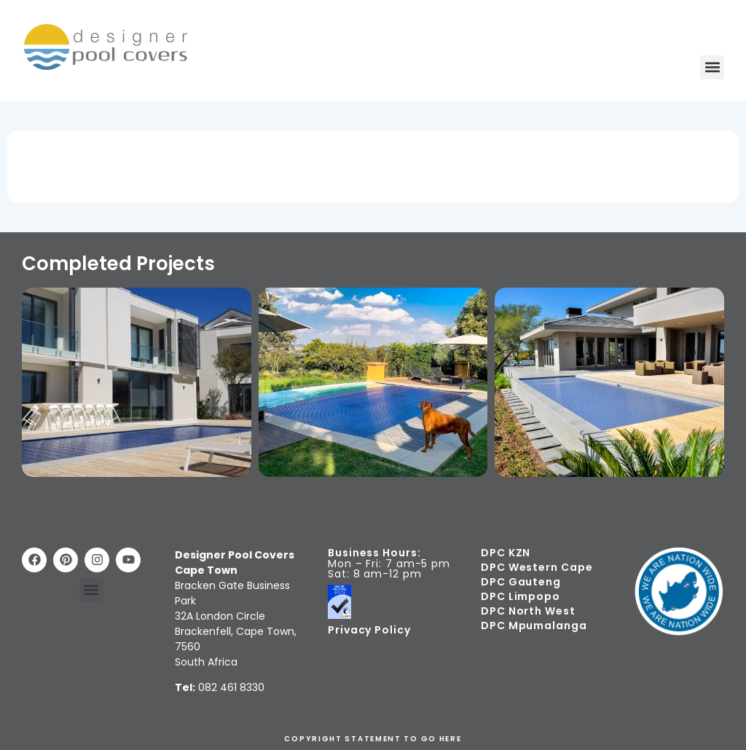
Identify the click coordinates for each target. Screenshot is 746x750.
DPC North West (528, 611)
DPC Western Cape (536, 567)
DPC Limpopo (520, 596)
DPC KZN (505, 552)
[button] (712, 67)
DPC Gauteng (521, 582)
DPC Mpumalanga (534, 625)
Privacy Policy (369, 630)
